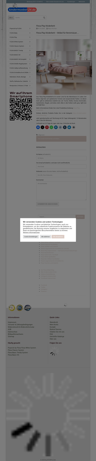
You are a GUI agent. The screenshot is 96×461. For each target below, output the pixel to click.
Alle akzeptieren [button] (58, 236)
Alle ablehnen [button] (45, 236)
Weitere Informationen (31, 232)
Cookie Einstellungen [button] (30, 236)
